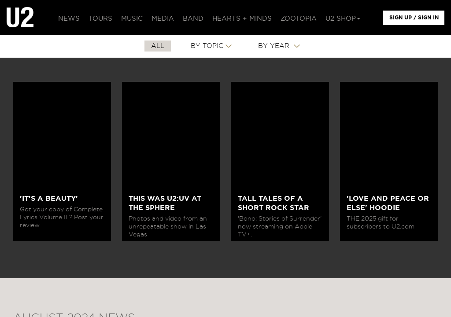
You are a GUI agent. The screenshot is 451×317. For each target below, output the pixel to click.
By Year (275, 46)
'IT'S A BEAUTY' (49, 198)
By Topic (207, 46)
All (157, 46)
